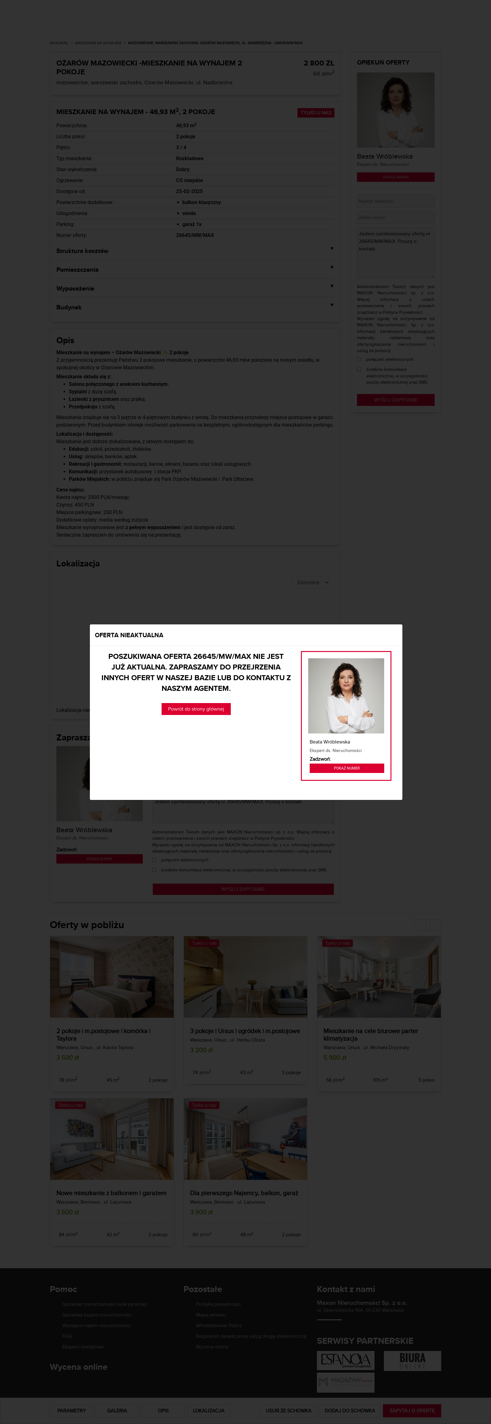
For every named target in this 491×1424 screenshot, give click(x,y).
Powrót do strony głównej (196, 708)
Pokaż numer (347, 768)
